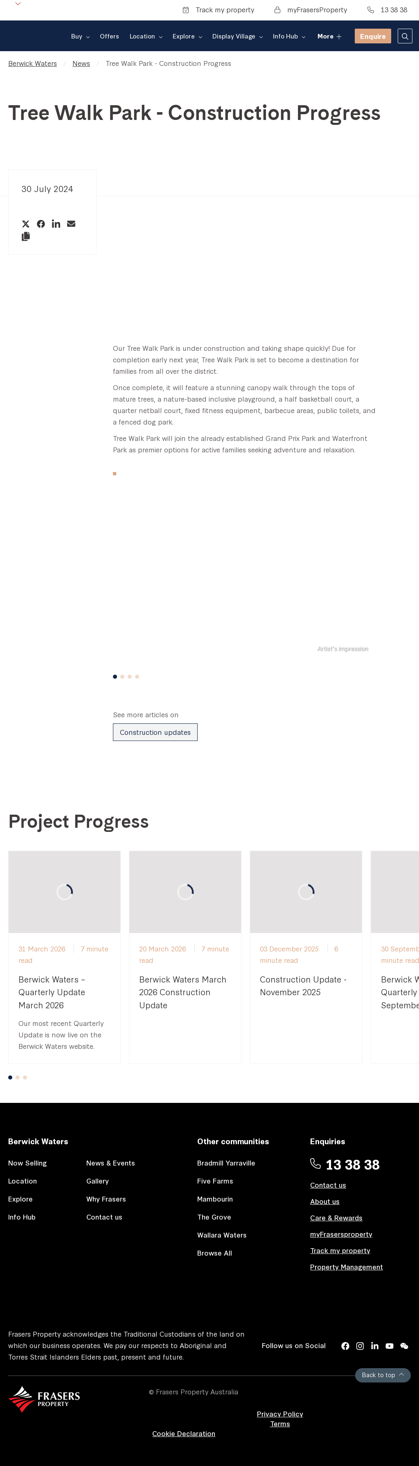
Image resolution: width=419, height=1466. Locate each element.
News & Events (110, 1162)
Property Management (346, 1266)
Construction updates (155, 731)
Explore (20, 1198)
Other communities (233, 1140)
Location (22, 1180)
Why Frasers (106, 1198)
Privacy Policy (280, 1413)
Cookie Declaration (183, 1433)
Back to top (383, 1374)
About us (325, 1201)
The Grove (214, 1216)
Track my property (218, 9)
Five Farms (215, 1180)
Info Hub (22, 1216)
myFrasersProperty (311, 9)
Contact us (104, 1216)
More (329, 35)
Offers (115, 36)
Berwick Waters (32, 63)
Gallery (97, 1180)
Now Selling (27, 1162)
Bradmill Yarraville (226, 1162)
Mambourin (215, 1198)
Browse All (214, 1252)
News (81, 63)
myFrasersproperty (341, 1233)
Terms (280, 1423)
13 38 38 (387, 9)
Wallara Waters (222, 1234)
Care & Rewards (336, 1217)
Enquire (373, 36)
